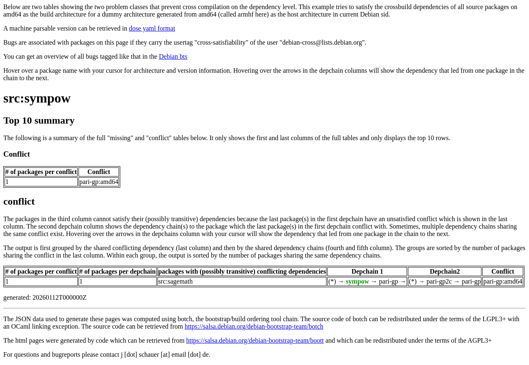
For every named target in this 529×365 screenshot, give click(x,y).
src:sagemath (175, 281)
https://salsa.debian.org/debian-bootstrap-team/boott (255, 340)
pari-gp (388, 281)
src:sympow (37, 98)
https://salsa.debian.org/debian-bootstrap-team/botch (254, 326)
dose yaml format (152, 28)
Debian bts (173, 56)
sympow (357, 281)
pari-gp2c (439, 281)
